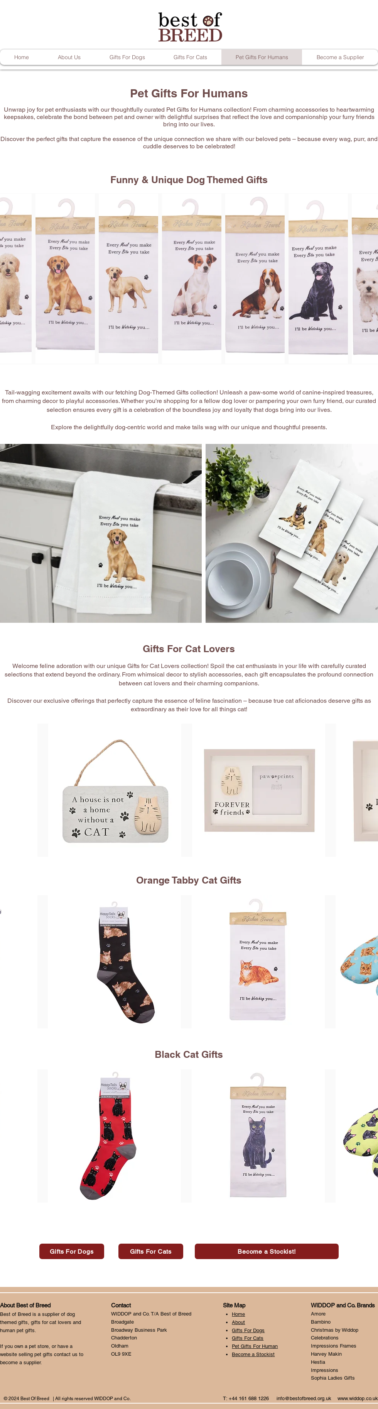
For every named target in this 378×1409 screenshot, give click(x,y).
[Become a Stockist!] (267, 1251)
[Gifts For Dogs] (71, 1251)
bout (240, 1322)
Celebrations (325, 1338)
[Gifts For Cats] (150, 1251)
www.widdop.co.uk (358, 1398)
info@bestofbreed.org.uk (304, 1398)
